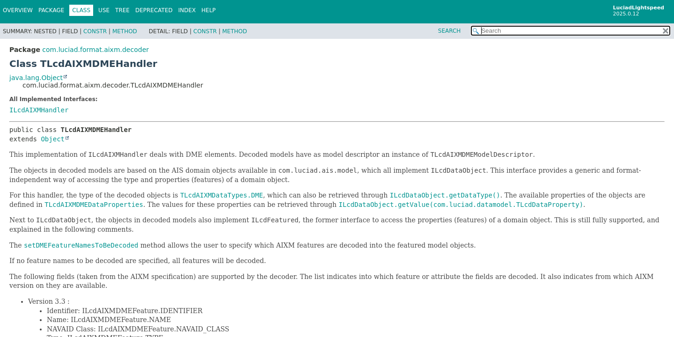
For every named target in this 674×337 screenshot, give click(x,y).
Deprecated (154, 10)
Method (124, 31)
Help (208, 10)
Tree (122, 10)
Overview (18, 10)
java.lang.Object (36, 77)
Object (53, 139)
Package (51, 10)
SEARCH (449, 31)
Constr (95, 31)
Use (104, 10)
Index (187, 10)
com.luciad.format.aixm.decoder (95, 49)
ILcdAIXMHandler (38, 110)
